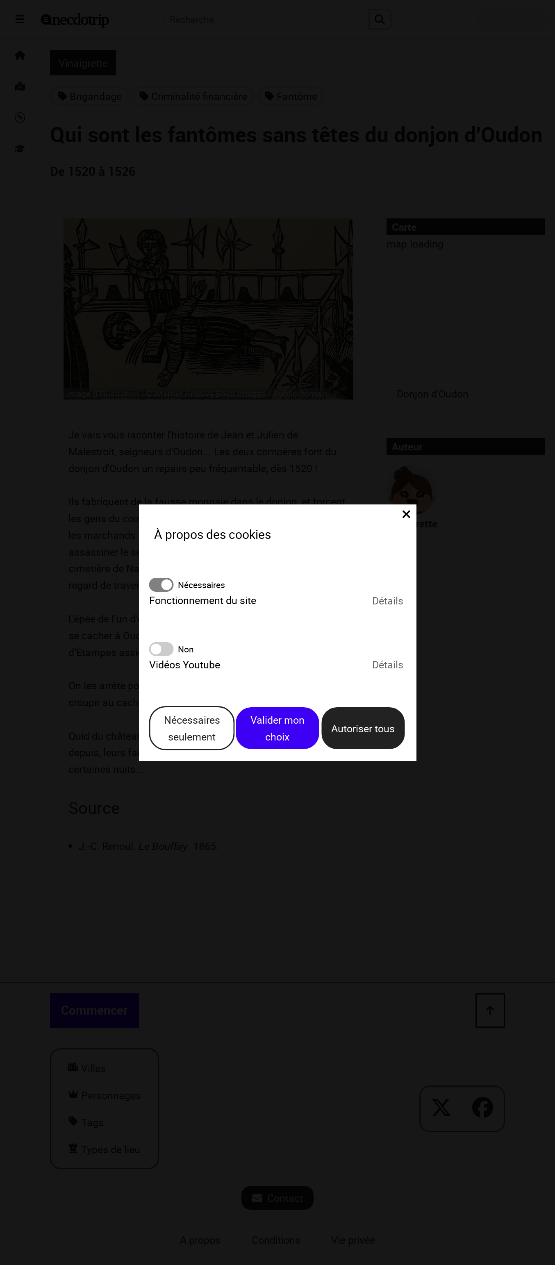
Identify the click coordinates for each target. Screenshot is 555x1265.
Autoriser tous (363, 728)
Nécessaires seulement (192, 728)
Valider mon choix (277, 728)
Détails (387, 600)
